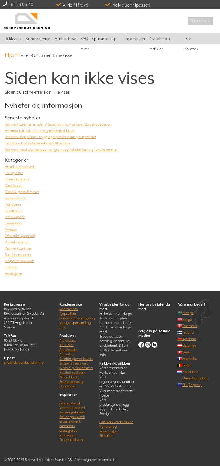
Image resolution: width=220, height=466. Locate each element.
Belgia (186, 365)
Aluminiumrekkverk (20, 167)
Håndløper (13, 204)
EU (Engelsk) (192, 385)
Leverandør (14, 223)
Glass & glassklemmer (22, 192)
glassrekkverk (15, 198)
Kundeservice (38, 38)
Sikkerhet (106, 436)
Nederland (190, 372)
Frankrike (189, 359)
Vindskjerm (13, 274)
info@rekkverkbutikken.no (24, 363)
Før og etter (14, 173)
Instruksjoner (15, 217)
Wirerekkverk (69, 377)
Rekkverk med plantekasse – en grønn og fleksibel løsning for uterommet (61, 150)
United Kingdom (195, 378)
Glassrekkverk (70, 403)
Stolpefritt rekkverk (19, 261)
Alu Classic (67, 340)
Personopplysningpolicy (77, 318)
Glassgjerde (68, 431)
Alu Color (66, 345)
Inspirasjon (135, 38)
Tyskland (189, 339)
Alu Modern (68, 350)
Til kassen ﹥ (200, 21)
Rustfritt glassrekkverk (76, 359)
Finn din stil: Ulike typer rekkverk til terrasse (38, 143)
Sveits (186, 352)
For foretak (192, 40)
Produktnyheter (17, 242)
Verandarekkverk (72, 408)
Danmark (189, 326)
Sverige (187, 313)
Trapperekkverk (71, 440)
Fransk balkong (17, 179)
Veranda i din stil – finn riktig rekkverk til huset (40, 131)
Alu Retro (66, 354)
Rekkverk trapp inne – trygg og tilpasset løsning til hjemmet (50, 137)
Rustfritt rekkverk (18, 255)
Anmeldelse (65, 38)
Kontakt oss (68, 309)
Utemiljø (11, 267)
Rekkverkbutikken (18, 248)
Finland (188, 332)
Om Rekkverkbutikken (116, 422)
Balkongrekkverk (72, 417)
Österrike (189, 346)
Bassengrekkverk (72, 412)
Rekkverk (13, 38)
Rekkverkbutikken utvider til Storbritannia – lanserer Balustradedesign (58, 124)
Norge (187, 320)
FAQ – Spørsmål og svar (98, 40)
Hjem (12, 54)
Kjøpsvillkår (67, 314)
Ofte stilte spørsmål (20, 236)
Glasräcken (13, 186)
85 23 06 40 (22, 4)
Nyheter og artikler (160, 40)
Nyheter (11, 230)
